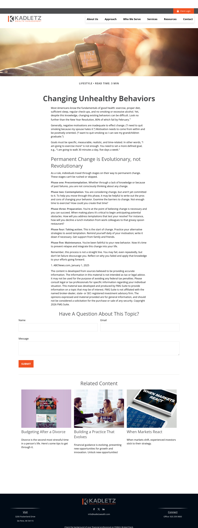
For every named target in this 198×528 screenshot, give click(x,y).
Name (22, 307)
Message (24, 326)
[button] (92, 11)
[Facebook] (94, 497)
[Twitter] (99, 497)
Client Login (184, 3)
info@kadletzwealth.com (99, 502)
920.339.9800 (176, 504)
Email (103, 307)
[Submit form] (26, 351)
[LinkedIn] (103, 497)
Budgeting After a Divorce (43, 419)
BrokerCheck (127, 514)
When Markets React (144, 419)
